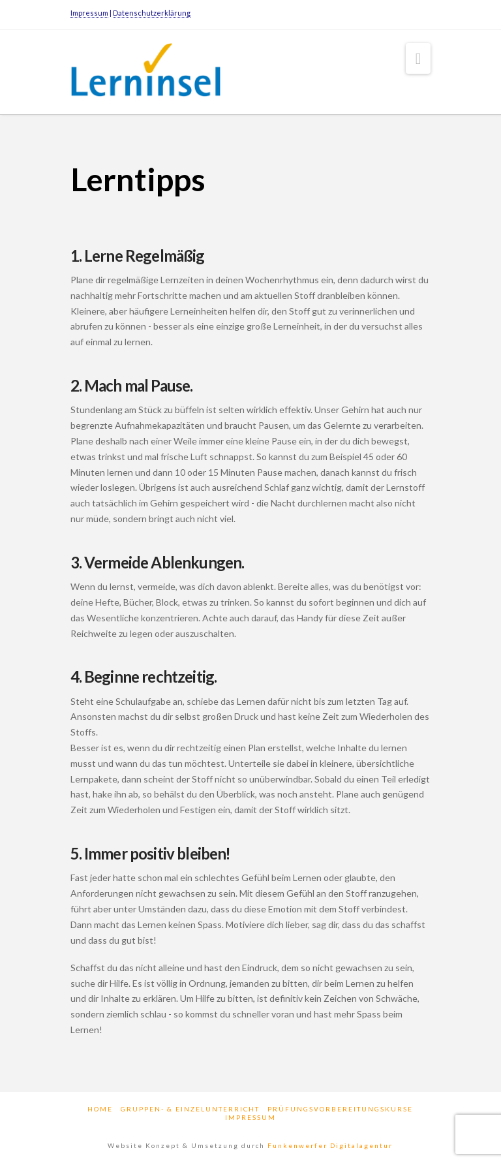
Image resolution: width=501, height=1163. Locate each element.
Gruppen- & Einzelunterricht (190, 1109)
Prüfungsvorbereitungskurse (340, 1109)
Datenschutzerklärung (151, 12)
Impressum (89, 12)
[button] (418, 58)
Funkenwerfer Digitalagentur (330, 1145)
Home (100, 1109)
